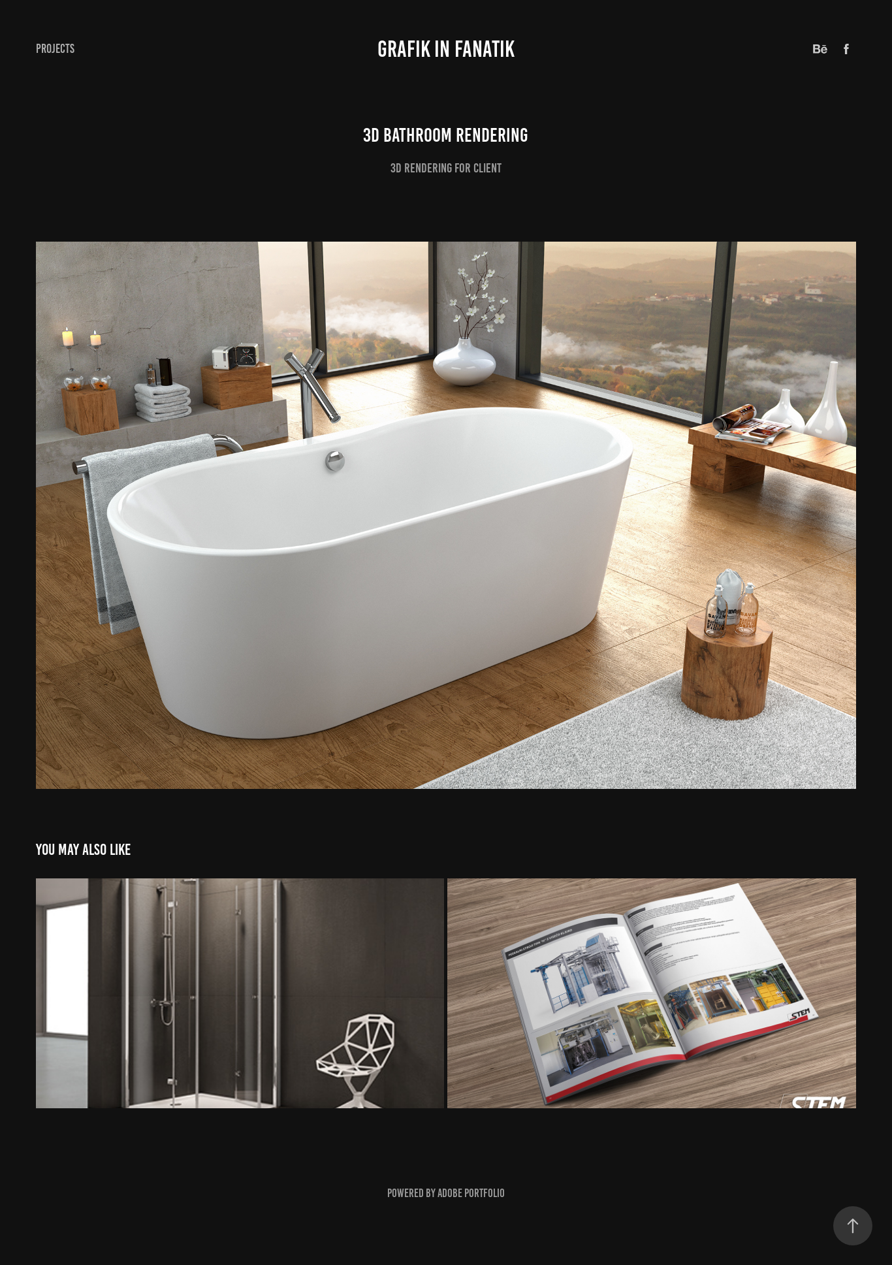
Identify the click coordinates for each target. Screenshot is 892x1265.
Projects (55, 49)
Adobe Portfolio (471, 1193)
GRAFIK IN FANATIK (446, 49)
